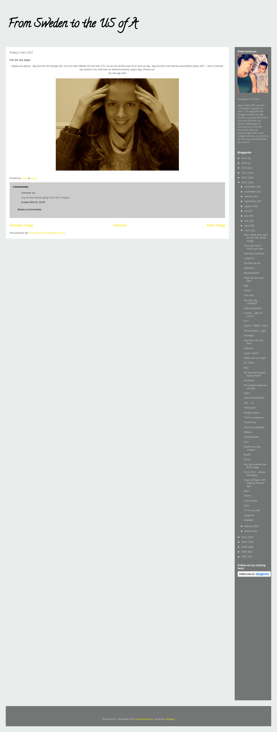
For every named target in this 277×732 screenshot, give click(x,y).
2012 (244, 182)
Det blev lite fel (252, 263)
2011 (244, 537)
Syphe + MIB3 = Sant (256, 325)
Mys (246, 285)
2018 (244, 158)
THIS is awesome (253, 417)
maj (246, 220)
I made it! (249, 258)
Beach (247, 454)
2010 (244, 542)
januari (248, 531)
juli (246, 211)
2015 (244, 167)
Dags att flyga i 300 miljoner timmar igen (254, 482)
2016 (244, 163)
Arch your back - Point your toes (253, 247)
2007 (244, 556)
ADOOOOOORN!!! (254, 397)
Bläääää (248, 520)
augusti (248, 206)
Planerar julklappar (254, 427)
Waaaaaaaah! (251, 272)
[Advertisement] (253, 639)
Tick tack (249, 295)
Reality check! (251, 412)
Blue (246, 367)
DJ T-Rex (249, 362)
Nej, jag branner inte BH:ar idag (255, 466)
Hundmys (249, 380)
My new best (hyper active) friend (254, 374)
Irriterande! (250, 407)
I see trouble (251, 500)
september (250, 201)
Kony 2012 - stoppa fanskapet (254, 474)
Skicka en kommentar (29, 209)
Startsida (120, 225)
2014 (244, 172)
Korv (246, 441)
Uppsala (248, 348)
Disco (247, 393)
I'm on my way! (252, 510)
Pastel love (250, 422)
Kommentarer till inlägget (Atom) (47, 232)
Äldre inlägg (216, 225)
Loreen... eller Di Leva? (253, 315)
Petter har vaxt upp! (254, 357)
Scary (247, 459)
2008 (244, 551)
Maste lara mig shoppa (252, 448)
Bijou (246, 490)
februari (249, 526)
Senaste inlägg (21, 225)
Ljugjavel (249, 515)
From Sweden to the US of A (72, 25)
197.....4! (249, 402)
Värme (247, 495)
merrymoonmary (144, 719)
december (250, 186)
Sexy (246, 505)
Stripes (247, 432)
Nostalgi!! (249, 335)
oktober (249, 196)
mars (247, 230)
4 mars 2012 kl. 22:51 (33, 202)
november (250, 191)
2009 (244, 546)
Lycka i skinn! (251, 353)
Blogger (170, 719)
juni (246, 215)
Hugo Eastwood (252, 308)
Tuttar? (248, 290)
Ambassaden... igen (255, 330)
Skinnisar (249, 268)
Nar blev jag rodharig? (250, 302)
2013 (244, 177)
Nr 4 (246, 320)
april (247, 225)
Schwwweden (251, 436)
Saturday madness (254, 253)
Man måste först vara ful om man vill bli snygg (255, 237)
